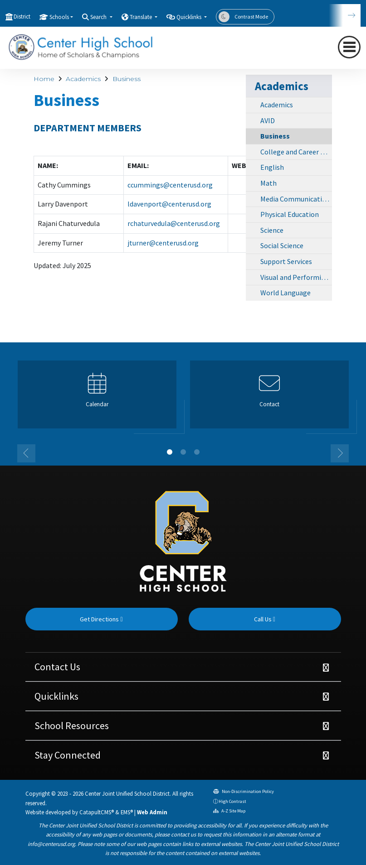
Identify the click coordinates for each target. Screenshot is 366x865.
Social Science (281, 245)
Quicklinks (56, 696)
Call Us (264, 619)
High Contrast (232, 801)
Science (271, 230)
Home (44, 79)
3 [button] (196, 452)
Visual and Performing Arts (296, 277)
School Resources (71, 725)
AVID (267, 120)
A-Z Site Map (229, 811)
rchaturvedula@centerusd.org (173, 223)
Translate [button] (141, 17)
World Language (285, 292)
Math (268, 182)
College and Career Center (296, 151)
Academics (83, 79)
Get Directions (101, 619)
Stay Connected (67, 755)
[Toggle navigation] (349, 47)
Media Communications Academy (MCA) (296, 198)
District (22, 16)
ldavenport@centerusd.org (169, 203)
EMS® (127, 812)
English (272, 167)
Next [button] (340, 453)
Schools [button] (59, 17)
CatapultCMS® (96, 812)
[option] (97, 398)
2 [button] (183, 452)
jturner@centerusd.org (163, 242)
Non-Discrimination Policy (243, 791)
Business (126, 79)
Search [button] (99, 17)
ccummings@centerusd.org (170, 184)
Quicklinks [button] (189, 17)
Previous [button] (26, 453)
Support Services (286, 261)
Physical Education (289, 214)
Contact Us (57, 666)
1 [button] (169, 452)
